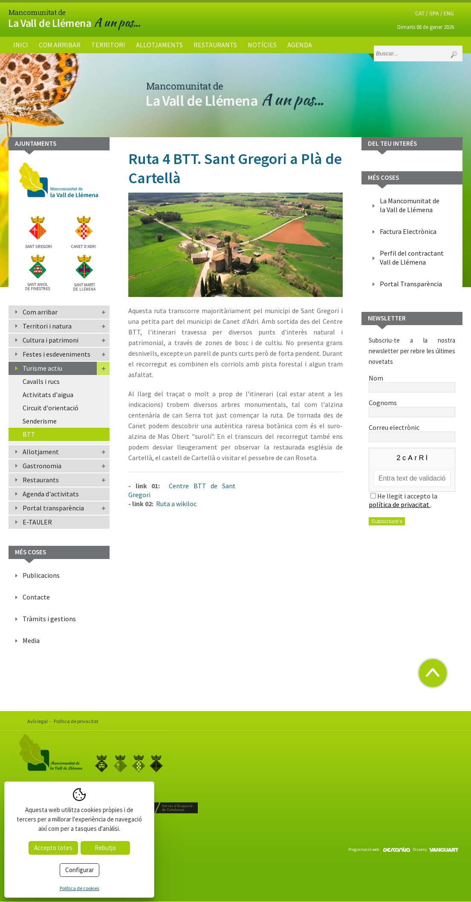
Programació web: (379, 849)
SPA (434, 13)
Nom (412, 382)
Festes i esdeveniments (56, 354)
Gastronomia (42, 465)
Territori (108, 44)
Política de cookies (79, 888)
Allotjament (41, 451)
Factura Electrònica (408, 231)
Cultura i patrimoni (50, 340)
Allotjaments (159, 44)
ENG (449, 13)
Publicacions (41, 575)
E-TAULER (37, 522)
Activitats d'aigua (48, 394)
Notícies (262, 44)
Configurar (79, 870)
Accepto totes (53, 848)
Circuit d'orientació (50, 407)
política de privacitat (400, 504)
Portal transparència (53, 508)
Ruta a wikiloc (175, 503)
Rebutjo (105, 848)
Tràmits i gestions (49, 618)
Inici (20, 44)
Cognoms (412, 406)
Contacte (36, 597)
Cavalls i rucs (41, 381)
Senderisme (40, 421)
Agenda (299, 44)
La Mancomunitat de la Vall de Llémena (409, 205)
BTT (29, 434)
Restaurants (215, 44)
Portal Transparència (411, 284)
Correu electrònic (412, 431)
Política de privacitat (76, 721)
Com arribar (60, 44)
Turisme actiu (42, 368)
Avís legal (37, 721)
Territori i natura (47, 326)
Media (31, 640)
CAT (420, 13)
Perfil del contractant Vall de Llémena (412, 257)
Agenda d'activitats (51, 494)
